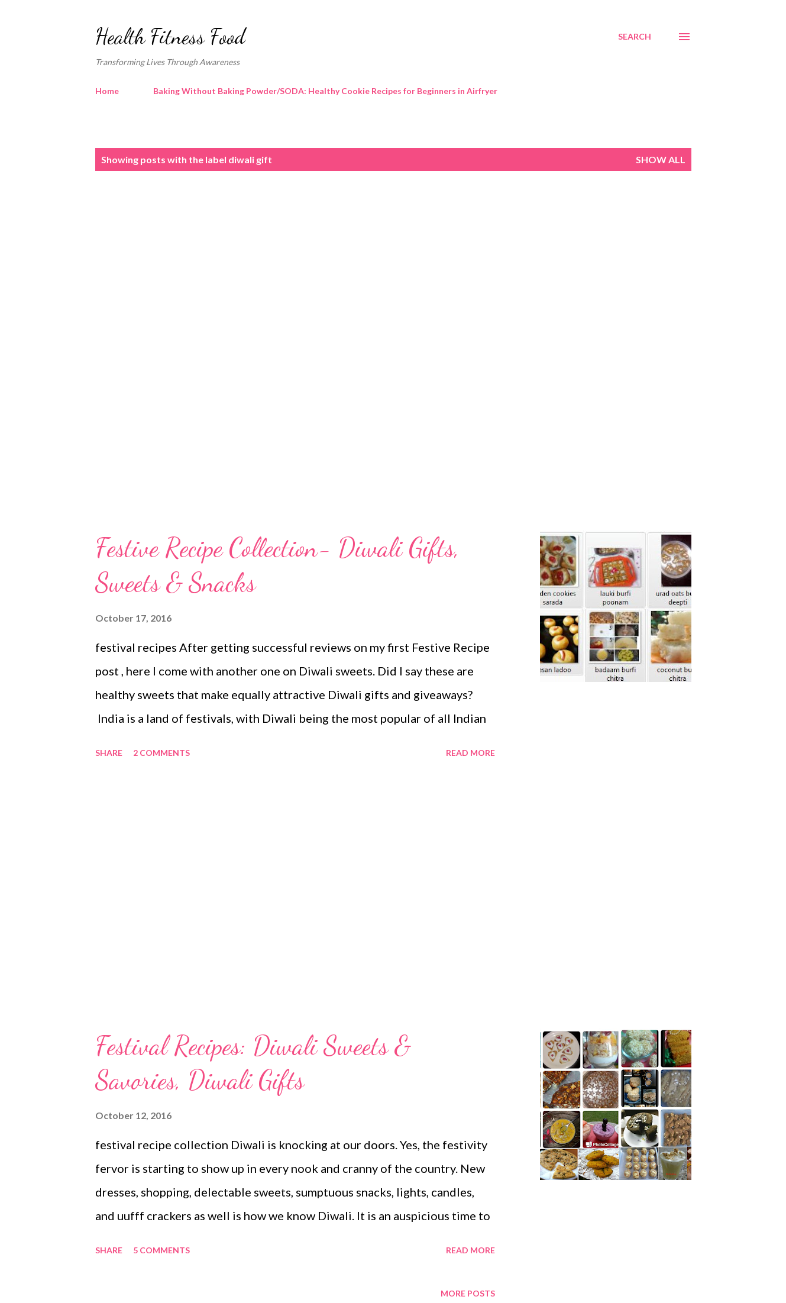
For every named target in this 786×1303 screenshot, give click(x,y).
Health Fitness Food (170, 36)
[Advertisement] (369, 282)
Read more (470, 753)
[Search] (634, 36)
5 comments (161, 1250)
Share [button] (108, 753)
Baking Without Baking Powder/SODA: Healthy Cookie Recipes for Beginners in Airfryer (325, 91)
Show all (660, 159)
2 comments (161, 753)
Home (107, 91)
